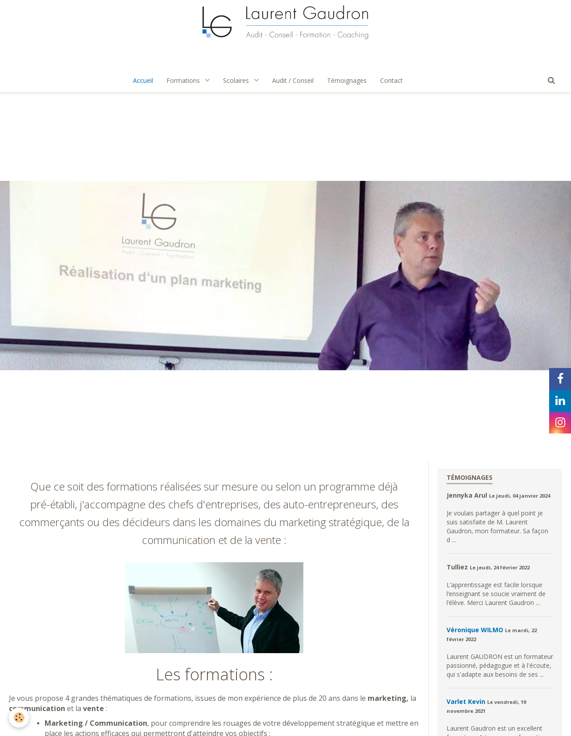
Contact (391, 80)
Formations (184, 80)
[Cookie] (19, 717)
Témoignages (347, 80)
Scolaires (237, 80)
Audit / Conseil (293, 80)
